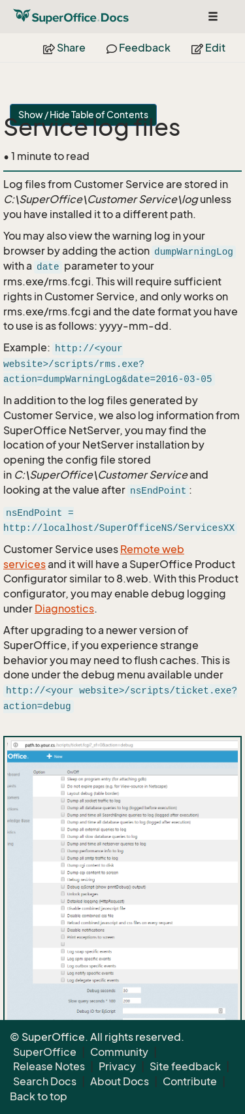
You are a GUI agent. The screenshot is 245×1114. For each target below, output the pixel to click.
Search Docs (44, 1081)
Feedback (138, 47)
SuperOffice (44, 1051)
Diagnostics (64, 608)
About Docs (119, 1081)
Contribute (190, 1081)
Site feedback (185, 1066)
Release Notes (49, 1066)
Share (64, 47)
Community (119, 1051)
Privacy (117, 1066)
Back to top (38, 1096)
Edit (208, 47)
